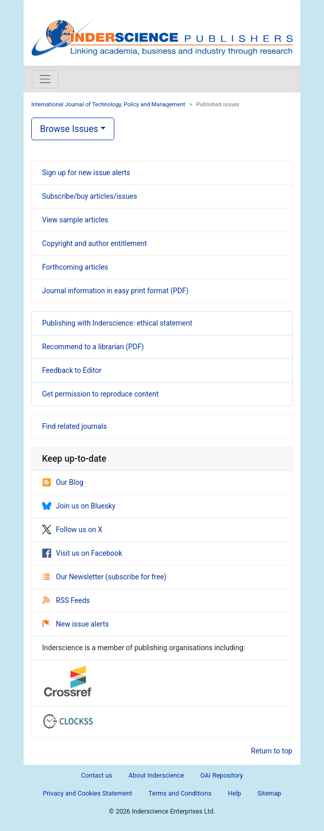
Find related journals (74, 426)
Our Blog (63, 482)
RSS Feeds (66, 600)
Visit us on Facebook (82, 553)
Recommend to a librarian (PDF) (93, 347)
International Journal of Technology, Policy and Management (108, 104)
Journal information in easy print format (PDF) (115, 291)
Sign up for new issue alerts (86, 172)
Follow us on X (72, 529)
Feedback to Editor (72, 370)
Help (234, 793)
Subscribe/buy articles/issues (89, 196)
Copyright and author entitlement (94, 243)
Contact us (96, 775)
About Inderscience (156, 775)
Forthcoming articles (75, 267)
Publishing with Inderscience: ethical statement (117, 323)
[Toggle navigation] (45, 79)
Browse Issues (69, 129)
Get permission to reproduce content (100, 394)
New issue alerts (76, 624)
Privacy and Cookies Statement (87, 793)
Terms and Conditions (180, 793)
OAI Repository (221, 775)
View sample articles (75, 220)
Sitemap (269, 793)
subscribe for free (136, 577)
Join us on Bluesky (78, 506)
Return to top (272, 751)
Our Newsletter (74, 577)
